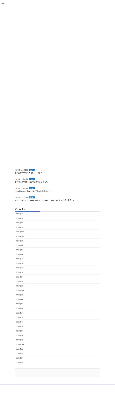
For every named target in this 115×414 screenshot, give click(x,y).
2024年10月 (20, 295)
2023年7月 (19, 362)
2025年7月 (19, 254)
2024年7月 (19, 308)
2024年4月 (19, 322)
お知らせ (32, 170)
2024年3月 (19, 326)
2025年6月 (19, 259)
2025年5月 (19, 263)
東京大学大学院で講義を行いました (28, 173)
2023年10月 (20, 349)
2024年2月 (19, 331)
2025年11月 (20, 236)
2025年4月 (19, 268)
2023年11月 (20, 344)
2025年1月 (19, 281)
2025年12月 (20, 232)
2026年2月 (19, 223)
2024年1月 (19, 335)
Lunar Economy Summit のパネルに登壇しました (33, 191)
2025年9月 (19, 245)
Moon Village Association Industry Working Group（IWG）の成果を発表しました (46, 200)
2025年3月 (19, 272)
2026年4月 (19, 214)
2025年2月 (19, 277)
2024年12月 (20, 286)
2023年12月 (20, 340)
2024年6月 (19, 313)
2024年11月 (20, 290)
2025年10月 (20, 241)
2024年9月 (19, 299)
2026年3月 (19, 218)
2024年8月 (19, 304)
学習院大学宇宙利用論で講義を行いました (31, 182)
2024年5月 (19, 317)
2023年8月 (19, 358)
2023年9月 (19, 353)
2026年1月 (19, 227)
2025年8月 (19, 250)
